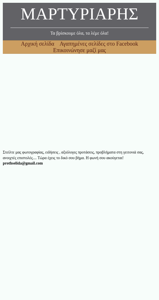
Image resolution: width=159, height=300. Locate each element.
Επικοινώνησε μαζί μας (79, 50)
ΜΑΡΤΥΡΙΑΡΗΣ (79, 15)
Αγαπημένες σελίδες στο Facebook (99, 44)
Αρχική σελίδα (38, 44)
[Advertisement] (79, 101)
